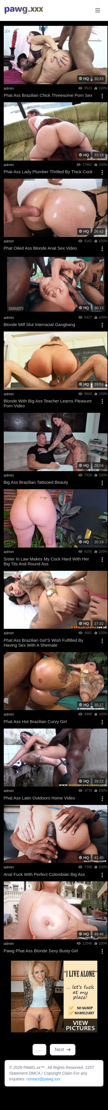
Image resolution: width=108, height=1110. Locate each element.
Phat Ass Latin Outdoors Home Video (39, 797)
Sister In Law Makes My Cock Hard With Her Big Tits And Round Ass (46, 561)
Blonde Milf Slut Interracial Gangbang (39, 324)
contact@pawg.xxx (43, 1079)
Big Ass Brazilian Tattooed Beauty (36, 482)
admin (9, 88)
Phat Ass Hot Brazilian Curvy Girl (35, 721)
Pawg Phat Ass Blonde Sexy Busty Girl (41, 950)
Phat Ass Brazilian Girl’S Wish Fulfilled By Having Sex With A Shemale (44, 643)
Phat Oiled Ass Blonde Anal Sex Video (40, 248)
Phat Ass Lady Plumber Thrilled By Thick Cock (48, 171)
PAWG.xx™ (34, 1067)
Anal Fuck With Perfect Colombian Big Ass (44, 874)
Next (63, 1049)
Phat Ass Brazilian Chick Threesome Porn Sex (48, 95)
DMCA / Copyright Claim (51, 1073)
